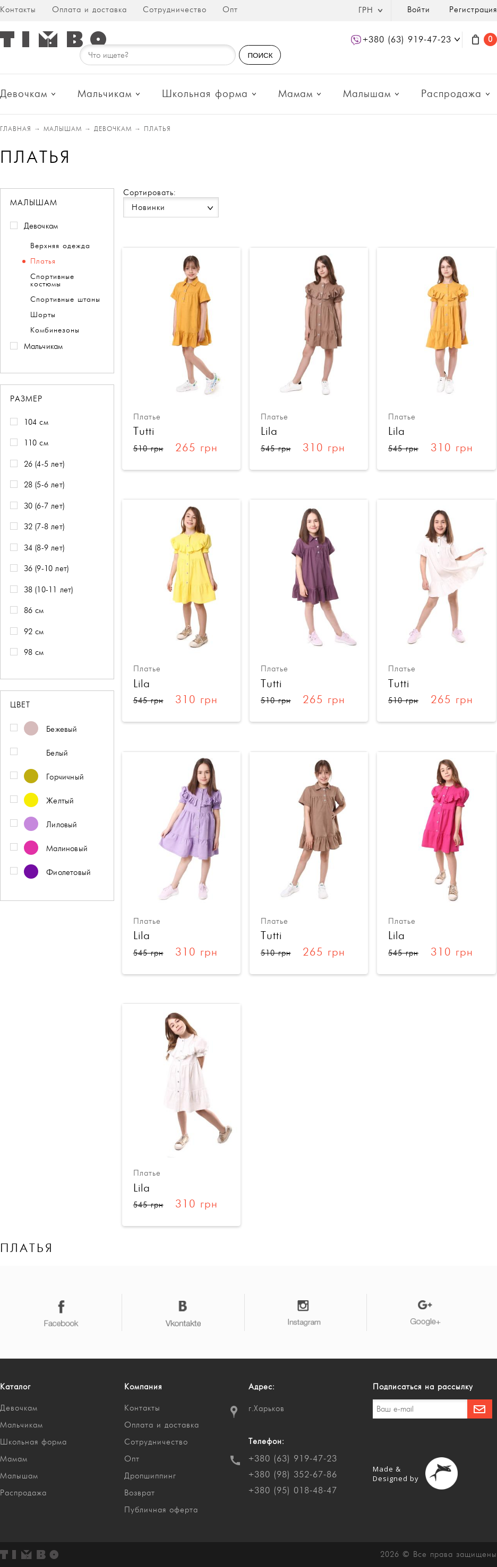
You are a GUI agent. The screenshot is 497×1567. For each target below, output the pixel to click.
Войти (418, 9)
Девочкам (23, 94)
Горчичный (54, 778)
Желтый (49, 801)
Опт (230, 9)
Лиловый (51, 825)
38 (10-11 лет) (48, 589)
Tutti (144, 431)
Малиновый (56, 849)
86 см (34, 610)
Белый (46, 754)
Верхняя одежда (60, 246)
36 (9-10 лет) (46, 568)
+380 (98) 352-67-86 (292, 1475)
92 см (34, 631)
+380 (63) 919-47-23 (292, 1459)
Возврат (139, 1493)
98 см (34, 652)
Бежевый (51, 730)
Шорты (43, 315)
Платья (43, 261)
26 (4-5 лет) (44, 464)
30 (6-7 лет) (44, 506)
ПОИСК (259, 55)
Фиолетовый (57, 873)
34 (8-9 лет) (44, 548)
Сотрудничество (175, 9)
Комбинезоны (55, 330)
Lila (269, 431)
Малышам (367, 94)
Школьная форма (205, 94)
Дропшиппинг (150, 1476)
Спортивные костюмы (52, 280)
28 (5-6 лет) (44, 484)
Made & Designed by (396, 1473)
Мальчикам (105, 94)
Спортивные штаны (65, 299)
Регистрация (473, 9)
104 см (36, 422)
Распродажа (451, 94)
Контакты (18, 9)
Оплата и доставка (89, 9)
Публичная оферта (161, 1510)
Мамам (295, 94)
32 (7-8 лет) (44, 526)
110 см (36, 443)
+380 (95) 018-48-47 (292, 1490)
